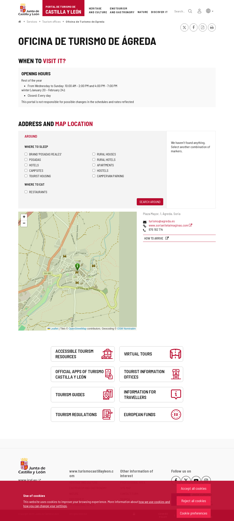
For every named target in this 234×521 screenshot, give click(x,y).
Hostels (100, 170)
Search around (149, 202)
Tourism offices (51, 21)
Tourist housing (38, 176)
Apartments (103, 165)
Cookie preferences (193, 513)
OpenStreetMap (78, 328)
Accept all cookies (193, 488)
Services (32, 21)
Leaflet (52, 328)
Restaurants (36, 192)
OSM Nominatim (126, 328)
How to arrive (154, 238)
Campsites (34, 170)
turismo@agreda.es (162, 221)
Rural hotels (104, 160)
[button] (209, 10)
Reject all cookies (193, 500)
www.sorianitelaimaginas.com (170, 225)
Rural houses (104, 154)
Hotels (32, 165)
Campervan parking (108, 176)
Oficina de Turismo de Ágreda (85, 21)
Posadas (33, 160)
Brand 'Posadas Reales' (43, 154)
